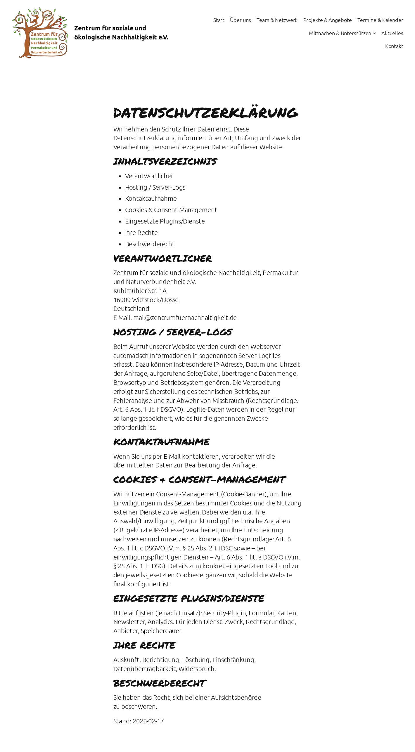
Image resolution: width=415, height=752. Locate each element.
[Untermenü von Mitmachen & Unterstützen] (374, 32)
